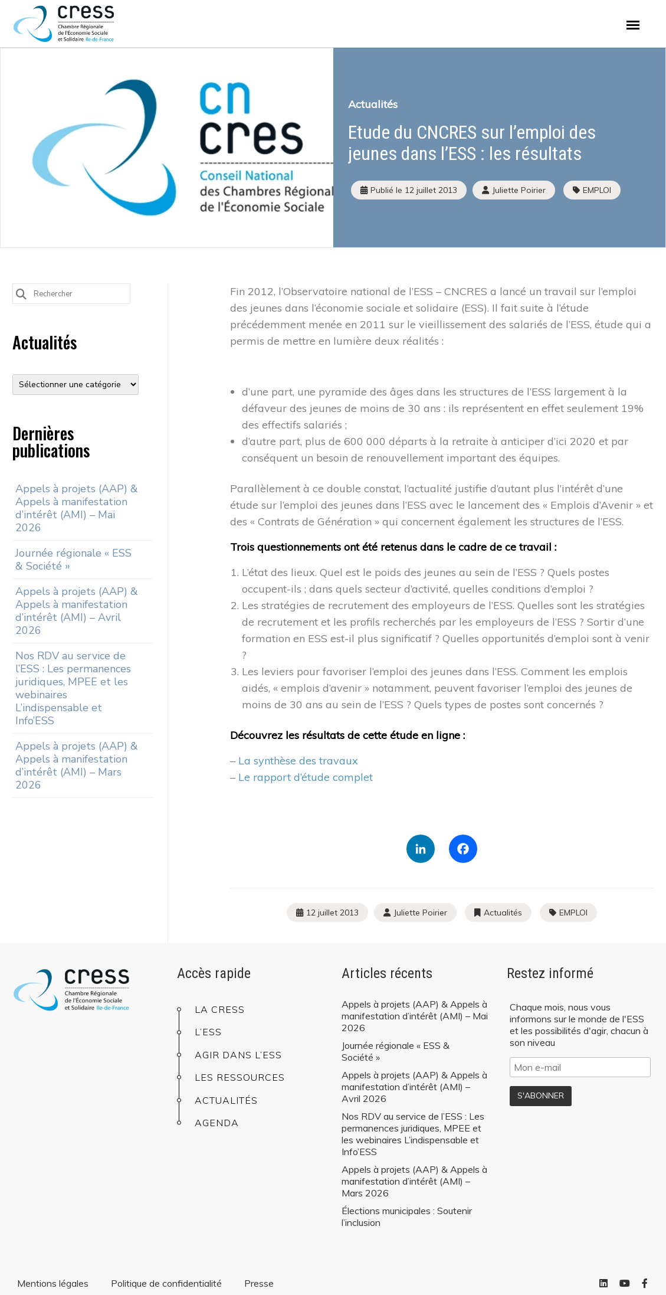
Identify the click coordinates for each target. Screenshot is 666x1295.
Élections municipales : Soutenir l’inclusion (407, 1216)
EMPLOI (597, 190)
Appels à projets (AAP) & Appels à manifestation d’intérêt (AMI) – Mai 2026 (76, 508)
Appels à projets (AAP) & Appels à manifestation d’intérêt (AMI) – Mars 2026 (76, 766)
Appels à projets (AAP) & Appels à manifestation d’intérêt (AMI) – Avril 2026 (76, 611)
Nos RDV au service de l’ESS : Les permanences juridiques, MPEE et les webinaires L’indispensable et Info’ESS (73, 688)
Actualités (373, 104)
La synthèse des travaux (298, 760)
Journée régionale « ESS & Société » (73, 560)
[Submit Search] (21, 293)
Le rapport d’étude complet (305, 777)
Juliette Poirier (420, 912)
